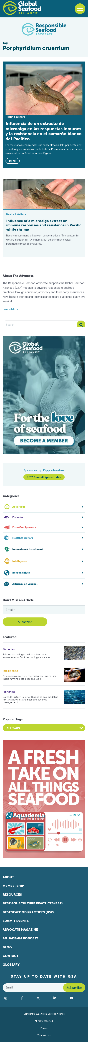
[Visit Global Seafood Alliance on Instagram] (11, 998)
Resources (12, 895)
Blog (7, 947)
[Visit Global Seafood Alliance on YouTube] (76, 998)
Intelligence (10, 671)
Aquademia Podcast (20, 938)
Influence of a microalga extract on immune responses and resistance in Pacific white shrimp (43, 225)
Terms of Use (44, 1035)
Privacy (44, 1028)
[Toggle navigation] (80, 8)
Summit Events (16, 921)
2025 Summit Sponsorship (44, 477)
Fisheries (9, 649)
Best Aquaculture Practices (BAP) (33, 903)
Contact (10, 956)
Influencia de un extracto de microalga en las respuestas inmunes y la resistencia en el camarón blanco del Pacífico (44, 131)
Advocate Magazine (20, 930)
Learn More (11, 309)
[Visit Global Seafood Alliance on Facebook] (27, 998)
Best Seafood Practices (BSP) (28, 912)
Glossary (11, 965)
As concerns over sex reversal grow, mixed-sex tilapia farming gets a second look (29, 677)
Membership (13, 886)
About (8, 877)
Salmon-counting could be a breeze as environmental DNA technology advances (26, 656)
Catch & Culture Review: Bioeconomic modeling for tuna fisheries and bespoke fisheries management (30, 700)
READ (12, 161)
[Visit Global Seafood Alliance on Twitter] (43, 998)
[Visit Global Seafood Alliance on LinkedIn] (60, 998)
